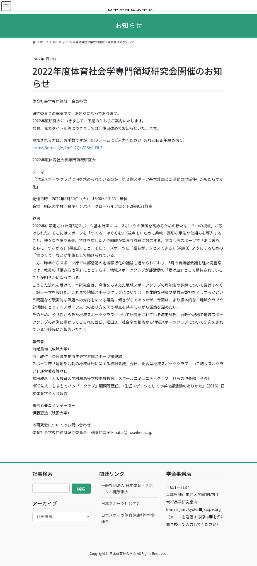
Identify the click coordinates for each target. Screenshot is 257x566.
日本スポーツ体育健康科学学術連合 (128, 518)
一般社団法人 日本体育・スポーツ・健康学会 (127, 488)
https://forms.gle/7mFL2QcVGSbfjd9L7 (67, 147)
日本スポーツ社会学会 (120, 503)
